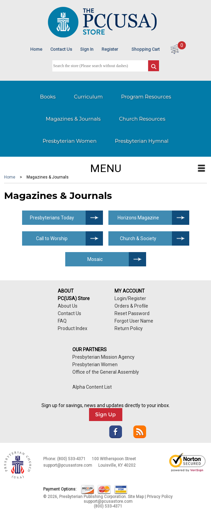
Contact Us (61, 49)
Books (47, 96)
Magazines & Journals (73, 118)
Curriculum (88, 96)
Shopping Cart (145, 49)
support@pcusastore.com (67, 465)
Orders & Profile (131, 306)
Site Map (136, 496)
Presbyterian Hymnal (142, 141)
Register (110, 49)
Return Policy (129, 328)
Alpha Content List (92, 387)
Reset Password (132, 313)
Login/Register (130, 298)
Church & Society (138, 238)
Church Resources (142, 118)
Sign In (86, 49)
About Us (67, 306)
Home (36, 49)
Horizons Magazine (138, 217)
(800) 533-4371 (71, 458)
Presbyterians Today (52, 217)
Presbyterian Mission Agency (103, 357)
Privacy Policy (160, 496)
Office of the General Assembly (105, 372)
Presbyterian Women (69, 141)
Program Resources (146, 96)
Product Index (72, 328)
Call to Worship (52, 238)
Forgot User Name (134, 321)
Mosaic (95, 259)
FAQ (62, 321)
